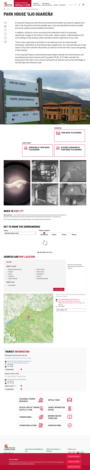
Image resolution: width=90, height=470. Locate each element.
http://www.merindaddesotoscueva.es (18, 363)
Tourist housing (11, 278)
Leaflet (18, 342)
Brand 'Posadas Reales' (14, 269)
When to (10, 386)
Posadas (9, 272)
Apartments (39, 274)
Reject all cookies (74, 461)
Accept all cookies (74, 456)
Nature (9, 9)
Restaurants (11, 285)
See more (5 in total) (45, 252)
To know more (9, 369)
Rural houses (40, 269)
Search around (58, 289)
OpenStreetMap (28, 342)
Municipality (44, 234)
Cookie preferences (74, 467)
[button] (83, 4)
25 (54, 234)
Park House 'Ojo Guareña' (31, 9)
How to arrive (60, 310)
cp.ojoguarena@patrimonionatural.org (68, 299)
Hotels (9, 274)
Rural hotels (39, 272)
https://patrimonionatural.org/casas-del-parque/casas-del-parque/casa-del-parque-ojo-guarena (71, 302)
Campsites (10, 276)
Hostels (38, 276)
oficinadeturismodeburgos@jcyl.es (17, 379)
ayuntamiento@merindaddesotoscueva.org (19, 361)
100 (74, 234)
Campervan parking (41, 278)
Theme (6, 230)
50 (64, 234)
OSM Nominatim (49, 342)
